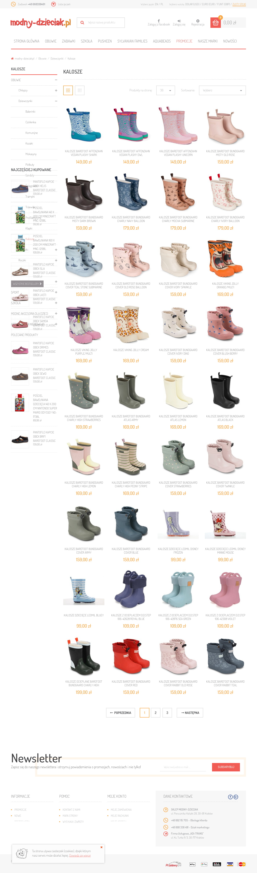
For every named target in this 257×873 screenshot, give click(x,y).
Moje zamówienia (121, 809)
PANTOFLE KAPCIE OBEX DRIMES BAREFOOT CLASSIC (44, 526)
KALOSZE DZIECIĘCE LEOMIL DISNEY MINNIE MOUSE (225, 550)
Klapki (28, 228)
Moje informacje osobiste (127, 827)
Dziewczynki (57, 58)
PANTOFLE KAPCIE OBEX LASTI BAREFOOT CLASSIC (44, 474)
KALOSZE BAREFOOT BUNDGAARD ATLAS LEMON (178, 418)
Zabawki (68, 40)
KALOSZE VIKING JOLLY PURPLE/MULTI (84, 351)
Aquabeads (162, 40)
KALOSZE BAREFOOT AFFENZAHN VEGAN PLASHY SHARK (84, 153)
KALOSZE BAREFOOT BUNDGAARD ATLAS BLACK (225, 418)
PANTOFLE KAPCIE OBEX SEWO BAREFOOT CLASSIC (44, 553)
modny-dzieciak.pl (22, 58)
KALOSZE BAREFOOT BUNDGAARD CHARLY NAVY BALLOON (131, 219)
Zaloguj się (179, 22)
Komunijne (31, 133)
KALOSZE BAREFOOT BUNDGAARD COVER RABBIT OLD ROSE (178, 683)
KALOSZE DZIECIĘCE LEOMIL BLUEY (84, 615)
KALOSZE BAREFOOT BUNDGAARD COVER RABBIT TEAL (225, 683)
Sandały (29, 175)
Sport (15, 292)
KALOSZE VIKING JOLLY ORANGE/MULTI (225, 285)
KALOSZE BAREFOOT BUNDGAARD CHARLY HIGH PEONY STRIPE (131, 484)
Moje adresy (118, 821)
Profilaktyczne (33, 218)
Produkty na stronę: (141, 90)
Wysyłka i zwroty (73, 821)
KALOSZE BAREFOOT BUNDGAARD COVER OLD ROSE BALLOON (131, 285)
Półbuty (29, 165)
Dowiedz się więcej (80, 855)
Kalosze (29, 239)
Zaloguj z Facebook (159, 21)
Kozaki (29, 143)
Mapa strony (70, 815)
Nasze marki (208, 40)
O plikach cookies (25, 833)
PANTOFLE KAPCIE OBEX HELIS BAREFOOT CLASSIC (44, 365)
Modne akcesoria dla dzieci (29, 314)
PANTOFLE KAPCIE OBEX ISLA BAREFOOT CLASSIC (44, 448)
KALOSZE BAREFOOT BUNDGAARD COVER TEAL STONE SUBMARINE (84, 285)
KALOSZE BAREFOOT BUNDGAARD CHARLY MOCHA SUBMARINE (178, 219)
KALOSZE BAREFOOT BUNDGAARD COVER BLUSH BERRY (225, 351)
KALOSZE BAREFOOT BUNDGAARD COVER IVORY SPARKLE (178, 285)
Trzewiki (30, 207)
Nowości (230, 40)
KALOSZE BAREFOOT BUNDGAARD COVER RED (131, 683)
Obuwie (50, 40)
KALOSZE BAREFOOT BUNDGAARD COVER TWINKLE (225, 484)
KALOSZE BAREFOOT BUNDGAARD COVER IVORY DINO (178, 351)
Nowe (17, 815)
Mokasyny (31, 154)
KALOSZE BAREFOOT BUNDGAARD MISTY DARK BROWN (84, 219)
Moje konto (116, 796)
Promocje (184, 40)
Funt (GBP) (223, 4)
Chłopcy (23, 90)
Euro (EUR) (208, 4)
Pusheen (105, 40)
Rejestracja (197, 22)
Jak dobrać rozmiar (75, 827)
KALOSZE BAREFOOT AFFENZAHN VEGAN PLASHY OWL (131, 153)
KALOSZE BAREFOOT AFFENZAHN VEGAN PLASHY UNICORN (178, 153)
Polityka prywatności (76, 839)
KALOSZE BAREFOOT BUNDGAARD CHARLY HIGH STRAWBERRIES (84, 418)
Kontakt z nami (71, 809)
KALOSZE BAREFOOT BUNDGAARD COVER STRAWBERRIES (178, 484)
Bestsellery (21, 821)
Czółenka (30, 122)
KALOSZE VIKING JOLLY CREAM (131, 350)
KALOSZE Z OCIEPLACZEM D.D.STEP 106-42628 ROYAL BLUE (131, 617)
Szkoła (86, 40)
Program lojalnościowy (29, 827)
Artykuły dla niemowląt (27, 324)
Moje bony (117, 833)
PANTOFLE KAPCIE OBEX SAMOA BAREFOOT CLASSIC (44, 500)
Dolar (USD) (192, 4)
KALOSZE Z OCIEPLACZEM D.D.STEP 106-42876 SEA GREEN (178, 617)
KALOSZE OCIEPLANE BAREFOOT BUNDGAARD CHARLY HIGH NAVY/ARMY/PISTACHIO (83, 685)
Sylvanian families (132, 40)
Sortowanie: (188, 90)
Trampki (30, 196)
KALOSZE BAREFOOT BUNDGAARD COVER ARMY (84, 550)
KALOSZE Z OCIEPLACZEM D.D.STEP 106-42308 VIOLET (225, 617)
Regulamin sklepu (73, 833)
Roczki (22, 260)
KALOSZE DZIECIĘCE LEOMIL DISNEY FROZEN (178, 550)
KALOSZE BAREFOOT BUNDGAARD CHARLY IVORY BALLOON (225, 219)
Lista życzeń (64, 4)
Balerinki (30, 111)
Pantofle (23, 271)
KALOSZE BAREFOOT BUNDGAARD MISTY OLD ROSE (225, 153)
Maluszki (23, 249)
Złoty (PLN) (239, 4)
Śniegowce (31, 186)
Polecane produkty (24, 335)
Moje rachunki (120, 815)
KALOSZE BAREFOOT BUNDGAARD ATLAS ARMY (131, 418)
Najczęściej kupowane (31, 348)
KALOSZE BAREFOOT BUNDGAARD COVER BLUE (131, 550)
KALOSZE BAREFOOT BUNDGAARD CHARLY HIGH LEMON (84, 484)
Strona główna (26, 40)
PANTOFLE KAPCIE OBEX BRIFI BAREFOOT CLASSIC (44, 616)
